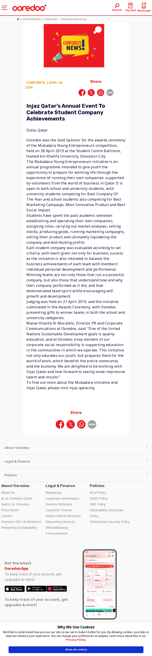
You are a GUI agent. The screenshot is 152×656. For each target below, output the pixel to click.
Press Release (32, 19)
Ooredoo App (16, 568)
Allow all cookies (76, 649)
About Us (8, 492)
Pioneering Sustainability (19, 527)
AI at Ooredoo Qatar (16, 498)
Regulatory (54, 492)
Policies (76, 475)
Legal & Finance (76, 461)
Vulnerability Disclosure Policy (107, 513)
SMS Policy (98, 504)
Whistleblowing (57, 527)
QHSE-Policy (99, 498)
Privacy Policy (76, 640)
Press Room (10, 510)
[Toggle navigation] (4, 7)
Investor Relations (59, 504)
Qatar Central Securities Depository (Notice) (63, 519)
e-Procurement (57, 533)
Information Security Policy (110, 522)
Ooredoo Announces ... (75, 19)
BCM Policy (98, 492)
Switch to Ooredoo (15, 504)
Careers (6, 516)
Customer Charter (59, 510)
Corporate (51, 19)
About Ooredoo (76, 447)
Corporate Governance (62, 498)
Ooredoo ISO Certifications (21, 522)
